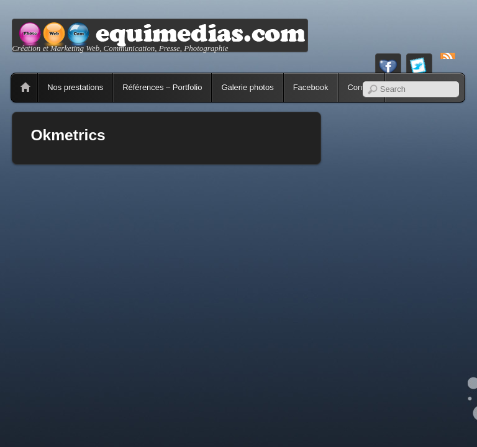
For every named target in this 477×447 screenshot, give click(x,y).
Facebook (311, 87)
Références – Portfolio (162, 87)
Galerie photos (247, 87)
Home (25, 87)
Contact (362, 87)
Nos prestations (75, 87)
